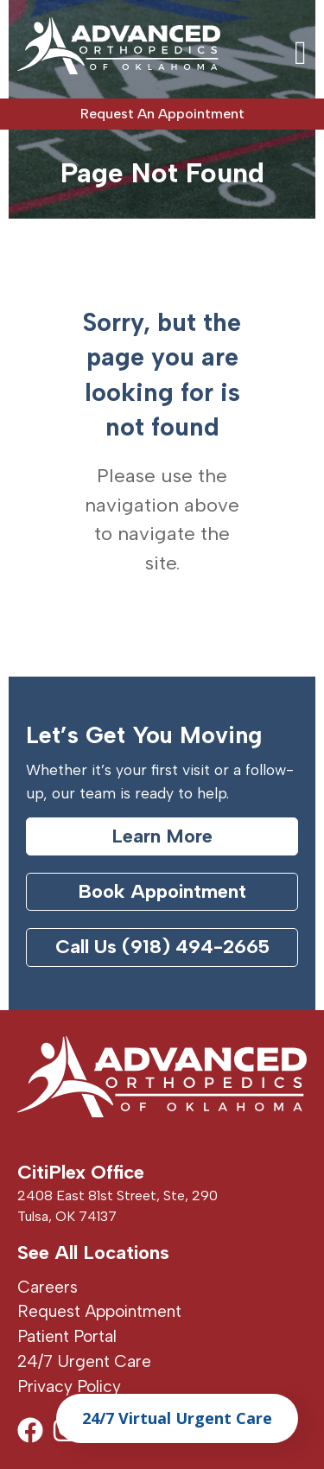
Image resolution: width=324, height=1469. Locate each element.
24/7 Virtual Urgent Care (177, 1418)
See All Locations (93, 1252)
